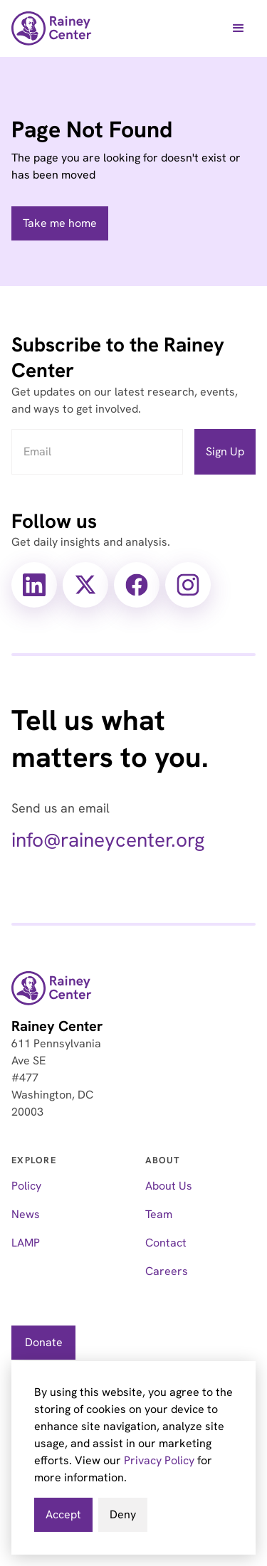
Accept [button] (63, 1514)
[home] (51, 28)
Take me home (60, 223)
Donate (44, 1342)
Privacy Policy (159, 1460)
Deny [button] (123, 1514)
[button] (238, 28)
